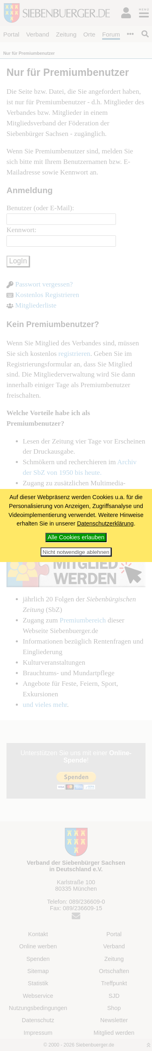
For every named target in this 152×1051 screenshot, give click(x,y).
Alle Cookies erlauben (76, 537)
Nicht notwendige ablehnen (76, 552)
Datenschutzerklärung (105, 523)
